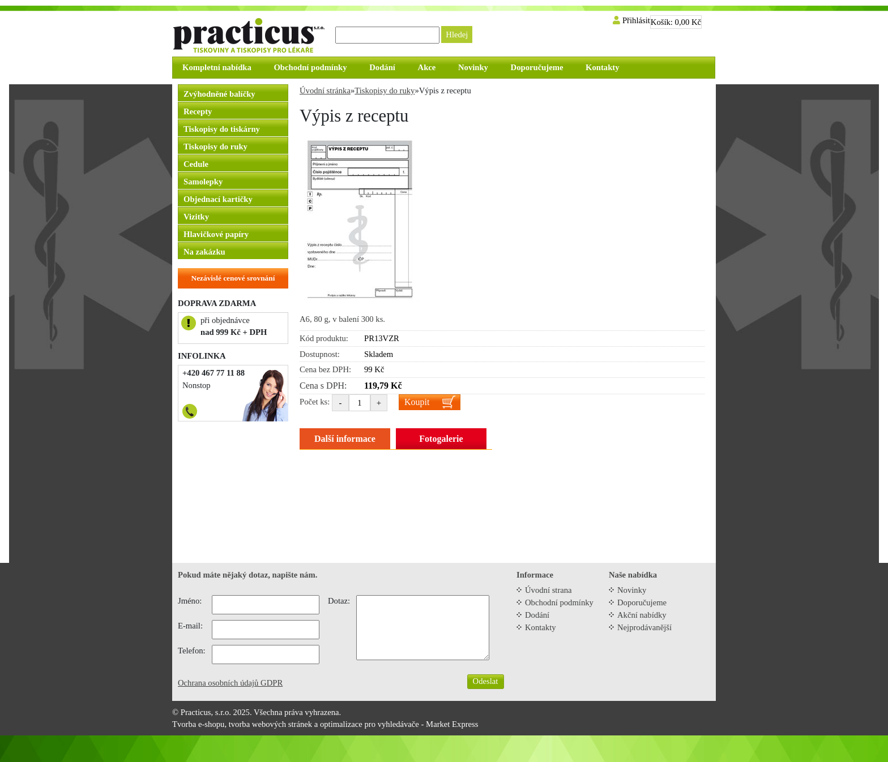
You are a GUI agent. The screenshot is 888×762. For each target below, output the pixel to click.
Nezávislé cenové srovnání (233, 278)
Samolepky (203, 181)
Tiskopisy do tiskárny (221, 129)
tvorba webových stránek (270, 724)
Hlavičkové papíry (216, 234)
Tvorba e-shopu (198, 724)
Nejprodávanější (644, 627)
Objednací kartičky (218, 199)
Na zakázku (204, 251)
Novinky (631, 590)
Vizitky (196, 216)
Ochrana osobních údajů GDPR (230, 682)
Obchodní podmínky (559, 602)
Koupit (416, 402)
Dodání (537, 614)
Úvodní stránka (325, 90)
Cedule (195, 164)
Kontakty (540, 627)
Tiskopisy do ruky (215, 146)
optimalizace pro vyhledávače (369, 724)
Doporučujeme (642, 602)
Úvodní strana (548, 590)
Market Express (452, 724)
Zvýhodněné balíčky (219, 93)
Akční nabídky (642, 614)
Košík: (676, 22)
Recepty (197, 111)
